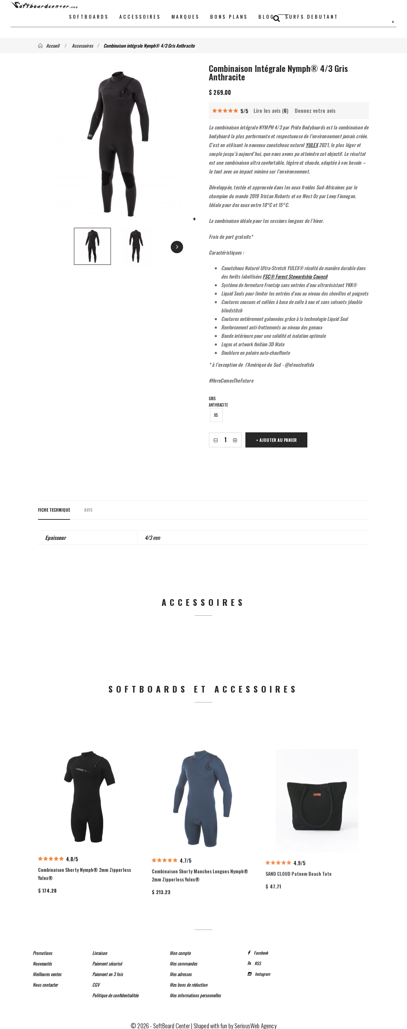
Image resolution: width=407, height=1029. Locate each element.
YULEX (312, 144)
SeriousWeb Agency (255, 1021)
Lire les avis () (270, 110)
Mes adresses (181, 969)
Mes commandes (183, 958)
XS (216, 415)
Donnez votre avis (315, 110)
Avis (88, 510)
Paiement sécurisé (107, 958)
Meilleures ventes (47, 969)
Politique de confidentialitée (115, 990)
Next (157, 247)
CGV (96, 980)
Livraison (99, 948)
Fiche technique (54, 510)
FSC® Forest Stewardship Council (295, 276)
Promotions (42, 948)
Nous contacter (45, 980)
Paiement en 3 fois (107, 969)
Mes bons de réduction (188, 980)
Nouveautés (42, 958)
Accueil (48, 45)
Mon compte (180, 948)
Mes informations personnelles (195, 990)
